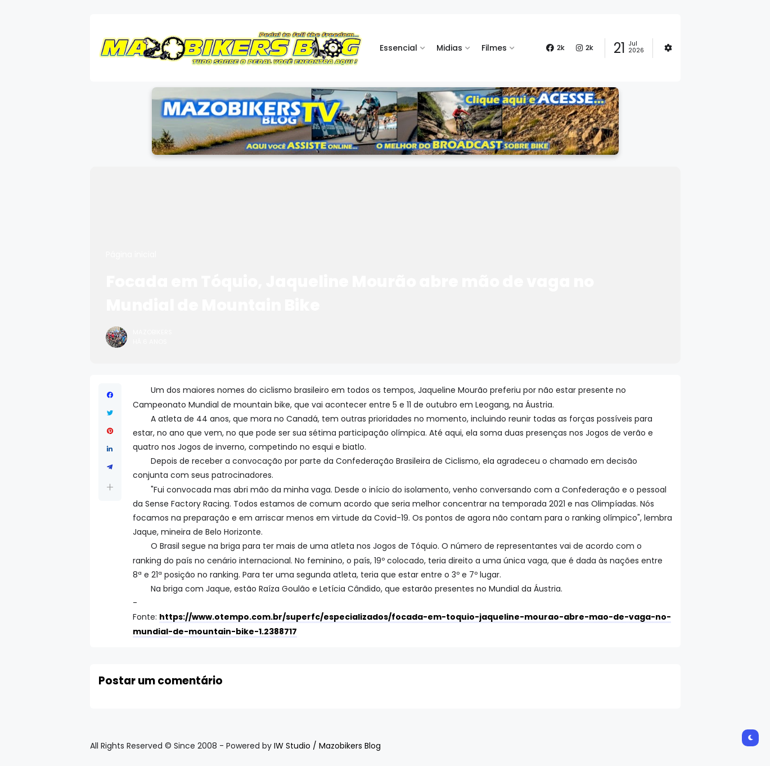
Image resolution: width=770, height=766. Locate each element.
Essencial (398, 47)
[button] (110, 487)
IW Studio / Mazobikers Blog (327, 745)
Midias (449, 47)
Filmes (494, 47)
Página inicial (131, 254)
